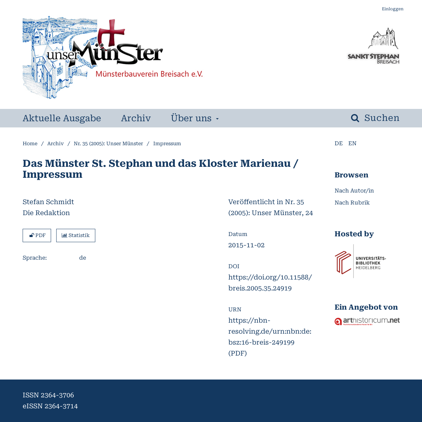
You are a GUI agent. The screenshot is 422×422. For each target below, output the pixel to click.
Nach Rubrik (352, 202)
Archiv (134, 118)
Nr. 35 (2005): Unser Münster (108, 144)
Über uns (190, 118)
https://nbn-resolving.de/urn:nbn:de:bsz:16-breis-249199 (269, 331)
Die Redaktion (46, 213)
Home (30, 144)
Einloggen (390, 9)
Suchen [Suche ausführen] (381, 118)
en (352, 143)
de (339, 143)
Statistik (76, 235)
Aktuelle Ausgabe (59, 118)
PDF (37, 235)
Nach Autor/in (354, 190)
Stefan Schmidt (48, 202)
